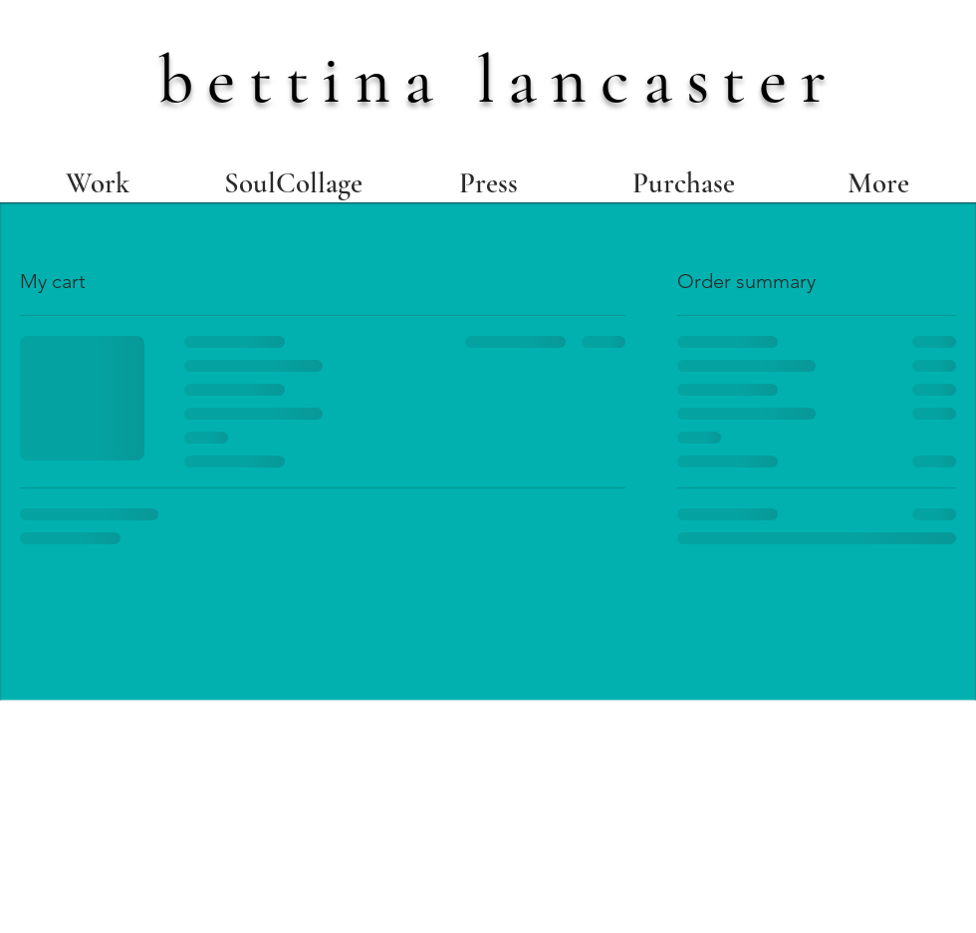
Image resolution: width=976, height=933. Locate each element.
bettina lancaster (499, 80)
